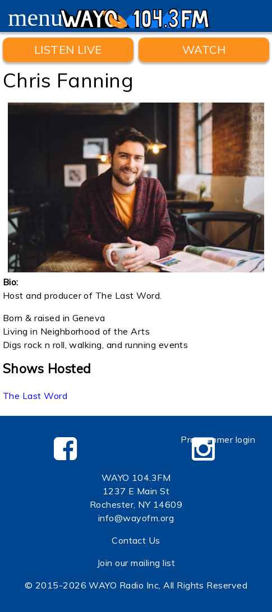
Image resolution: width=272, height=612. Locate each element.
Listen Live (68, 50)
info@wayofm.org (136, 517)
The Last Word (35, 395)
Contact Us (136, 540)
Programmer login (218, 439)
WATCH (203, 50)
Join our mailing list (136, 562)
